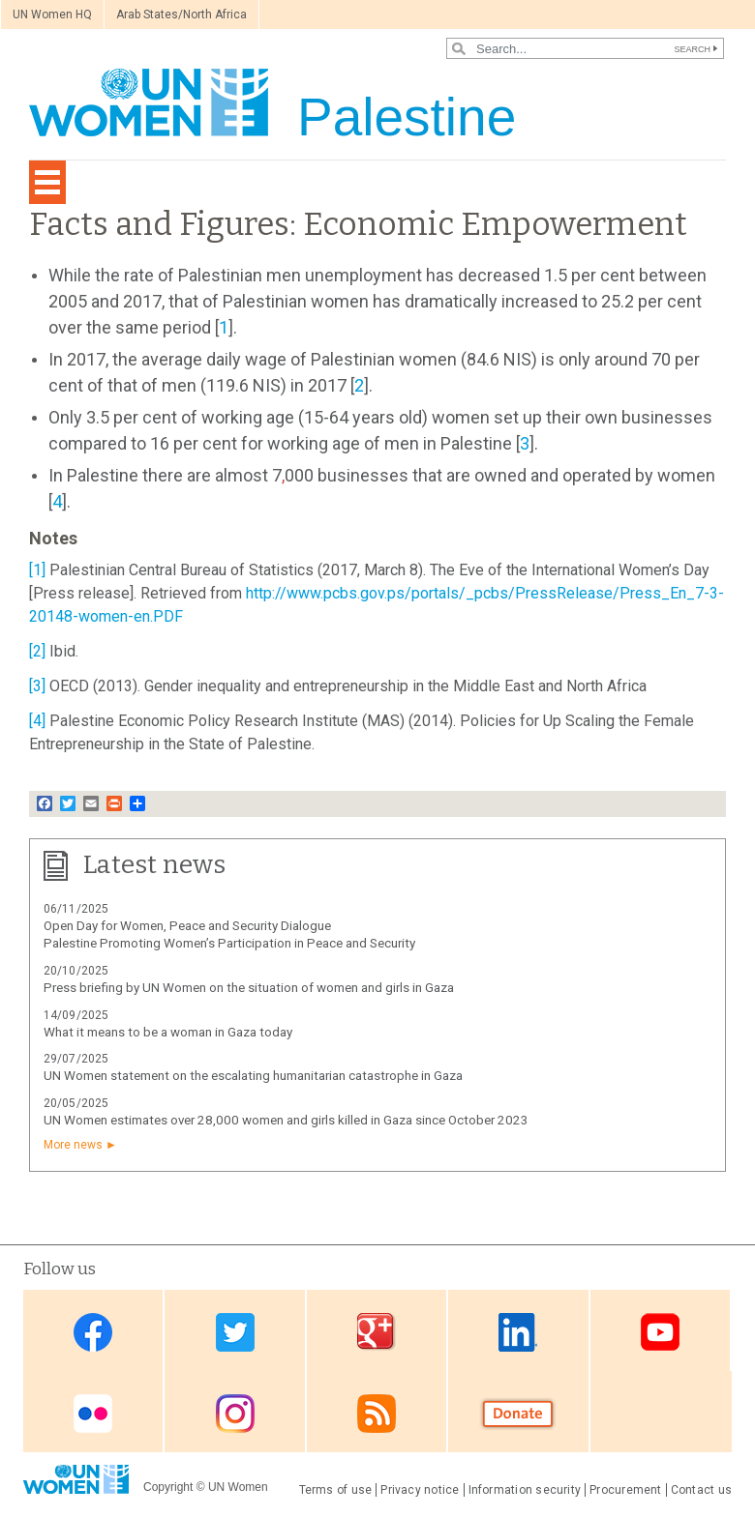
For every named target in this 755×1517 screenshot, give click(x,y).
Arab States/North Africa (181, 14)
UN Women (238, 1487)
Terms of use (336, 1490)
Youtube (660, 1332)
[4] (37, 721)
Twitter (235, 1332)
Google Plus (376, 1332)
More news (73, 1145)
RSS (376, 1413)
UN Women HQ (52, 14)
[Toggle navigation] (47, 182)
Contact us (701, 1490)
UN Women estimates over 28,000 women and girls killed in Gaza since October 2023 (286, 1120)
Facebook (92, 1332)
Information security (525, 1490)
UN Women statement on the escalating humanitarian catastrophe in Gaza (253, 1075)
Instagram (235, 1413)
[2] (37, 651)
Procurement (625, 1490)
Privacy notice (419, 1490)
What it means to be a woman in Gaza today (168, 1032)
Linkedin (517, 1332)
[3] (37, 686)
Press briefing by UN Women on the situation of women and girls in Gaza (249, 987)
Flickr (92, 1413)
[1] (37, 570)
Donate (517, 1413)
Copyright (168, 1487)
